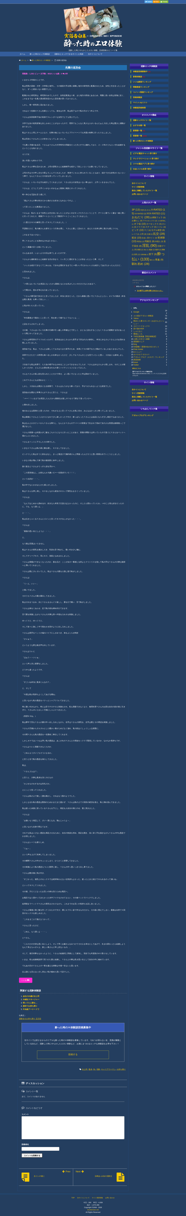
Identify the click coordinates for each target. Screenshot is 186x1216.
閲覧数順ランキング (141, 87)
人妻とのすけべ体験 (141, 339)
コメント (25, 1114)
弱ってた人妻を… (30, 1003)
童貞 (90, 1069)
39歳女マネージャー (31, 999)
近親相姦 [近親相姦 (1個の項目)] (144, 254)
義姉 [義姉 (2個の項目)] (158, 250)
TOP (73, 1198)
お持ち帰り (121, 1069)
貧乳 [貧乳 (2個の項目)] (137, 254)
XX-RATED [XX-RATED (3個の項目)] (140, 214)
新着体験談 (139, 77)
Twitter (136, 365)
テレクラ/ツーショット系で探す (146, 158)
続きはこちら (136, 368)
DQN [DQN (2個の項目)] (143, 210)
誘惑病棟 (137, 360)
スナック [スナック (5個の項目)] (151, 227)
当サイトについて (95, 54)
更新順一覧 (140, 136)
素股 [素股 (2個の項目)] (140, 250)
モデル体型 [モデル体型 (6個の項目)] (158, 230)
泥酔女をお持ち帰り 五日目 (30, 1019)
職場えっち (137, 334)
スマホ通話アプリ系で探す (144, 164)
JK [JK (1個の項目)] (148, 210)
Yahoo (135, 318)
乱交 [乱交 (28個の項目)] (159, 233)
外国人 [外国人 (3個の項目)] (159, 241)
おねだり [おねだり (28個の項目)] (141, 217)
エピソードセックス (141, 326)
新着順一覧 (139, 131)
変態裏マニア (138, 342)
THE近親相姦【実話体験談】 (145, 336)
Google (136, 312)
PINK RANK (138, 349)
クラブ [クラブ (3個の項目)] (141, 227)
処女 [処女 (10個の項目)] (136, 237)
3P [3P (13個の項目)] (136, 209)
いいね (26, 980)
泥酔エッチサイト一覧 (142, 120)
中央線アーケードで (31, 1009)
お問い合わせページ (140, 194)
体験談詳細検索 (139, 108)
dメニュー (137, 352)
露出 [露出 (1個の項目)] (152, 260)
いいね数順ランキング (142, 82)
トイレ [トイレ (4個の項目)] (161, 227)
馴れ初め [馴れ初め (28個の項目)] (140, 263)
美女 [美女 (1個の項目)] (146, 249)
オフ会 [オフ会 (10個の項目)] (140, 224)
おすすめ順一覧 (139, 125)
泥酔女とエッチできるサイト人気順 (68, 54)
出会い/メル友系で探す (142, 169)
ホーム (22, 54)
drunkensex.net (93, 1210)
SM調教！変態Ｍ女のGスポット (146, 347)
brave (135, 362)
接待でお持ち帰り (30, 1006)
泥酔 (98, 1069)
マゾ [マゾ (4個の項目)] (147, 230)
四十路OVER (138, 329)
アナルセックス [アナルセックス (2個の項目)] (150, 221)
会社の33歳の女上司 (31, 996)
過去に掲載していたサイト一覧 (144, 190)
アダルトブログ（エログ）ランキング (148, 357)
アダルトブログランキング (142, 415)
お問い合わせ (110, 1198)
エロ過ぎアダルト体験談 (143, 316)
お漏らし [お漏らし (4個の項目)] (137, 221)
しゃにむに (137, 331)
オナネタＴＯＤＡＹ (141, 354)
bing (135, 344)
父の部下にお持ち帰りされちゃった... (150, 291)
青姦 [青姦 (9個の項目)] (159, 259)
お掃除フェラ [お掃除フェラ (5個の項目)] (157, 217)
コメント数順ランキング (143, 92)
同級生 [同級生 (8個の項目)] (150, 241)
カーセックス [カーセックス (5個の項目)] (154, 224)
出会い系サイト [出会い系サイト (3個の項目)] (149, 238)
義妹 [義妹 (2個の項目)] (152, 250)
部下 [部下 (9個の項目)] (153, 254)
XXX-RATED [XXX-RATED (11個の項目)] (155, 213)
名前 (73, 1144)
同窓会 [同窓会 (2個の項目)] (140, 241)
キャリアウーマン (108, 1069)
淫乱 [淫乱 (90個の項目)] (149, 245)
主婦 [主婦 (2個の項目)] (150, 234)
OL (94, 1069)
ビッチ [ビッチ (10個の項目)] (138, 230)
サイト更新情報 (138, 187)
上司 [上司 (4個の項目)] (143, 234)
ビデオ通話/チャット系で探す (145, 153)
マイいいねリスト (140, 102)
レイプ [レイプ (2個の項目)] (135, 234)
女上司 (84, 1069)
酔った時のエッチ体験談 (40, 54)
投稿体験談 (137, 97)
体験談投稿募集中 (141, 72)
